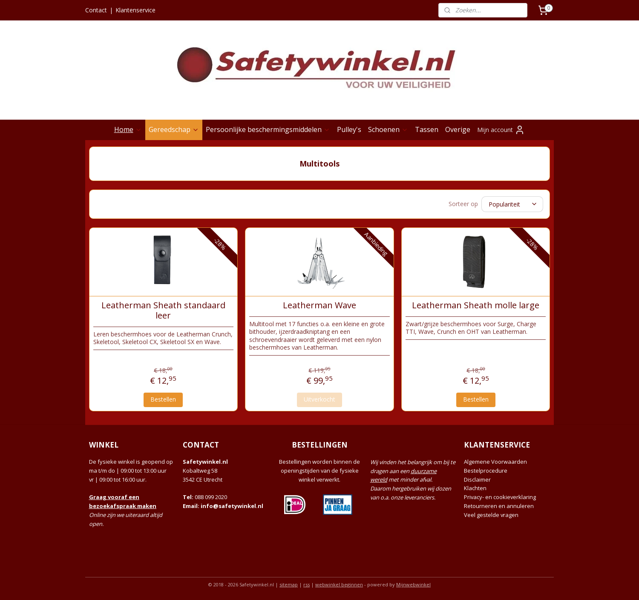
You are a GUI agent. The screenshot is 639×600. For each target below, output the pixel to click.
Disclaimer (477, 479)
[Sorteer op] (512, 204)
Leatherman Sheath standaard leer (163, 310)
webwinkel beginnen (339, 584)
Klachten (475, 488)
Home (128, 129)
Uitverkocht (319, 399)
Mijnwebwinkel (413, 584)
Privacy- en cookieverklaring (500, 497)
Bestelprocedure (485, 470)
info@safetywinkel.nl (232, 506)
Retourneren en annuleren (499, 506)
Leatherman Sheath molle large (475, 305)
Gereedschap (174, 129)
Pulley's (349, 129)
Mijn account (501, 130)
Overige (457, 129)
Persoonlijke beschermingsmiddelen (268, 129)
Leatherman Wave (319, 305)
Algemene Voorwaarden (495, 461)
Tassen (426, 129)
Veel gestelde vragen (491, 515)
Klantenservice (135, 10)
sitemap (288, 584)
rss (306, 584)
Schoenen (388, 129)
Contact (96, 10)
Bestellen (163, 399)
